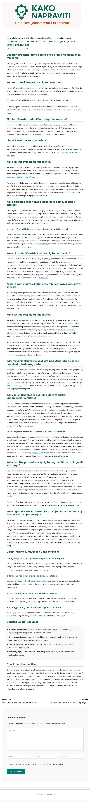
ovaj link (48, 302)
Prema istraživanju (14, 385)
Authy (66, 410)
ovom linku (42, 244)
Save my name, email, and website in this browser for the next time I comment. (36, 764)
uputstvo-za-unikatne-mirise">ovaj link (23, 177)
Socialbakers (42, 581)
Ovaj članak (37, 453)
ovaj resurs (73, 502)
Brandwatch (53, 413)
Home (9, 38)
